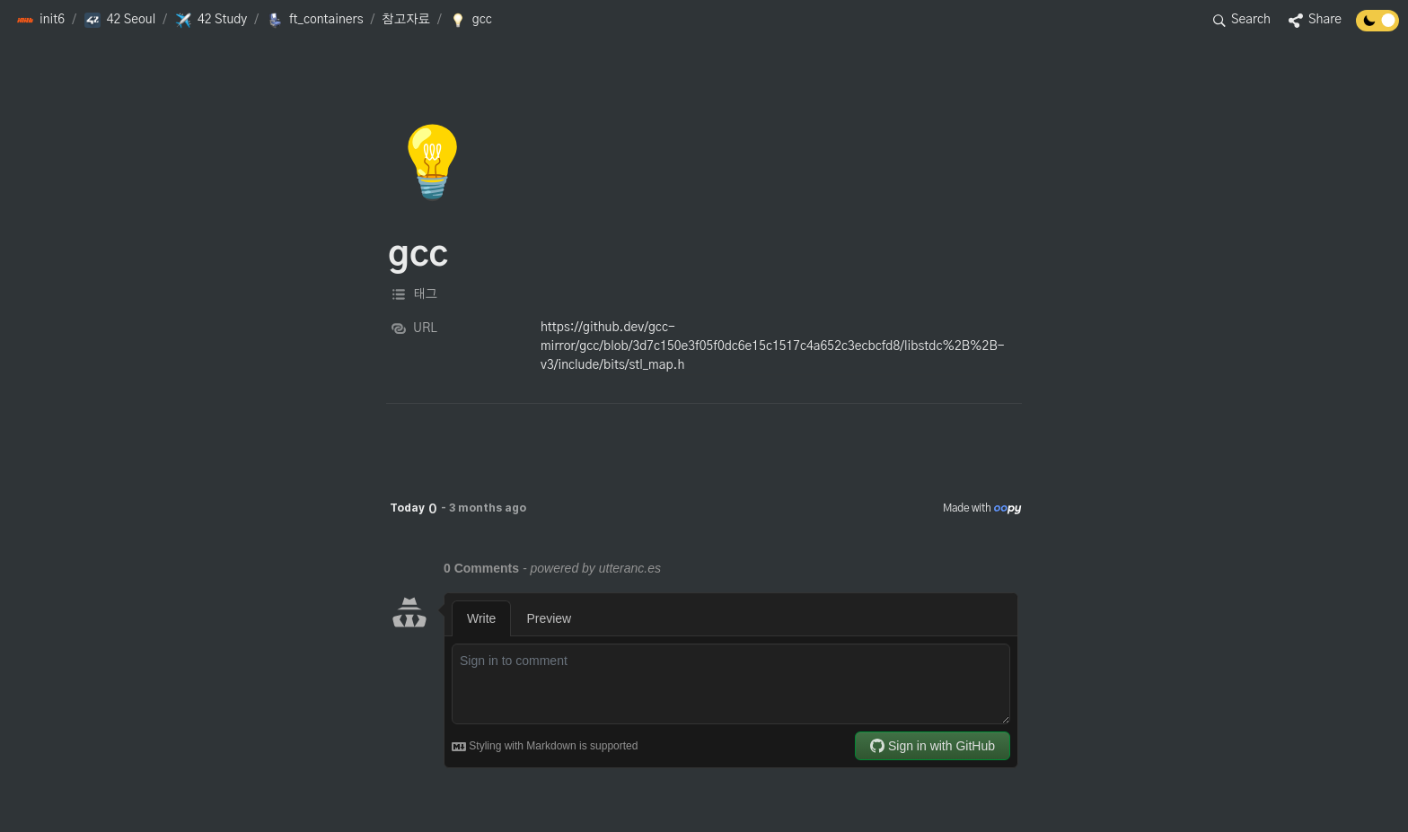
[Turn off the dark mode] (1377, 27)
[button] (40, 20)
